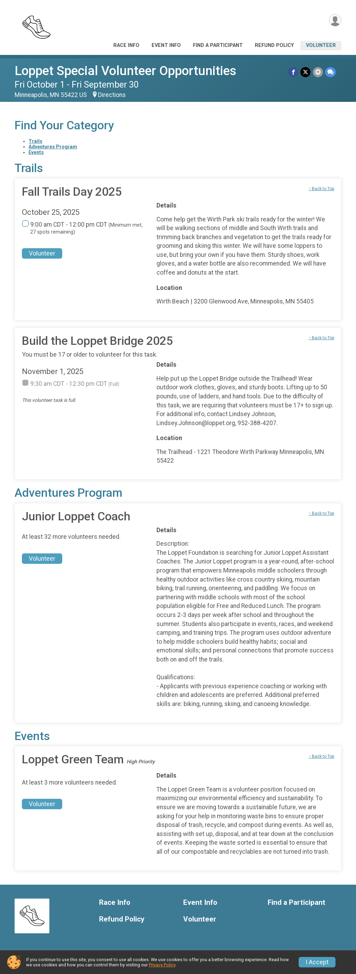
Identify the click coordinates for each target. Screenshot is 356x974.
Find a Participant (218, 45)
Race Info (126, 45)
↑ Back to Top (321, 188)
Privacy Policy (162, 964)
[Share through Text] (330, 72)
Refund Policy (274, 45)
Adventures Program (53, 146)
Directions (112, 94)
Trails (35, 141)
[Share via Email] (318, 72)
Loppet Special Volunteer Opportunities (125, 70)
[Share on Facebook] (294, 72)
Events (36, 152)
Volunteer (321, 45)
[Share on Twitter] (306, 72)
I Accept (317, 962)
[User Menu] (335, 20)
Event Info (166, 45)
